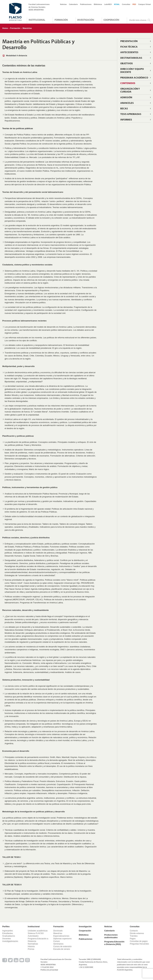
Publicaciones (85, 4)
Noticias (63, 4)
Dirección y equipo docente (132, 70)
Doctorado (58, 930)
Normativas (33, 944)
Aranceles (127, 102)
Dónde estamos (137, 933)
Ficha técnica (129, 46)
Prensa (31, 949)
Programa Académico (134, 77)
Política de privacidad (49, 970)
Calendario (73, 4)
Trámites (134, 936)
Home (5, 28)
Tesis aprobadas (130, 114)
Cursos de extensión (62, 946)
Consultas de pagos (139, 941)
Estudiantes (7, 933)
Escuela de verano (61, 949)
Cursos (56, 941)
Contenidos (127, 83)
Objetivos (126, 63)
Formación (61, 19)
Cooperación (111, 19)
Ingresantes (7, 930)
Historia (31, 946)
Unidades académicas (38, 930)
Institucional (37, 19)
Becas (124, 108)
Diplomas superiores (62, 938)
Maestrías (27, 28)
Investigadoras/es (10, 941)
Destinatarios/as (131, 57)
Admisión (126, 97)
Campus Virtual (144, 4)
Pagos (133, 938)
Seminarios (58, 944)
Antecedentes (129, 52)
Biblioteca (98, 4)
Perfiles (6, 926)
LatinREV (108, 4)
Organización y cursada (130, 90)
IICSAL (117, 4)
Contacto (134, 930)
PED (134, 4)
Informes (126, 119)
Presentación (129, 41)
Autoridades (33, 936)
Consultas (126, 4)
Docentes (6, 938)
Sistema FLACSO (36, 933)
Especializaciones (61, 936)
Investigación (85, 19)
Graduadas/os (8, 936)
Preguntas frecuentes (139, 944)
